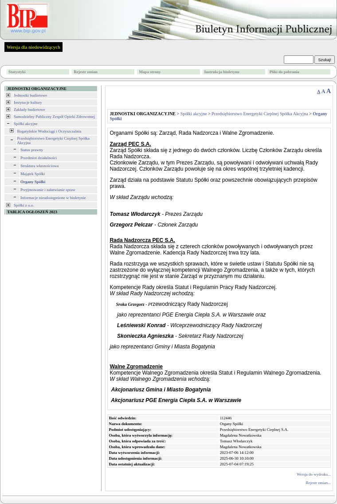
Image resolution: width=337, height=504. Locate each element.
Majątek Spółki (32, 174)
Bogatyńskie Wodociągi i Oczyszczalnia (49, 131)
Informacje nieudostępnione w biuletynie (53, 197)
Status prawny (31, 150)
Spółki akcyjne (26, 123)
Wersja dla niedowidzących (33, 47)
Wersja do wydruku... (314, 474)
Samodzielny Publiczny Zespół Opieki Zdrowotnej (54, 116)
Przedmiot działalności (38, 158)
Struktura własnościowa (39, 166)
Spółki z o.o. (24, 205)
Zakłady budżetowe (29, 109)
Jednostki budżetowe (30, 95)
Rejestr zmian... (318, 483)
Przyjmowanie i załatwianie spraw (47, 190)
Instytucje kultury (28, 102)
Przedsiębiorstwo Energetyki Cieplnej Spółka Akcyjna (260, 113)
